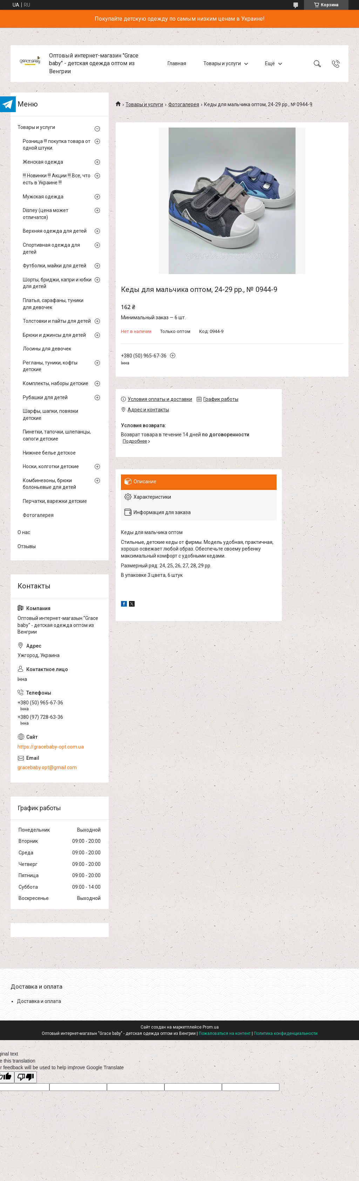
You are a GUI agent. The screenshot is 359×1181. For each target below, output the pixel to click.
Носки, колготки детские (51, 466)
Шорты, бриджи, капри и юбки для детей (57, 283)
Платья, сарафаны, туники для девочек (53, 304)
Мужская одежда (43, 196)
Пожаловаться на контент (225, 1033)
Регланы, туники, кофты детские (50, 366)
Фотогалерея (183, 104)
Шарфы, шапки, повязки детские (50, 414)
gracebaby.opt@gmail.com (47, 767)
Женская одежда (43, 162)
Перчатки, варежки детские (55, 501)
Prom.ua (211, 1027)
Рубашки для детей (45, 397)
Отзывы (27, 546)
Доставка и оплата (39, 1001)
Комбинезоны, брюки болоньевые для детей (49, 484)
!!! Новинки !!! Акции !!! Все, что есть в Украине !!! (56, 179)
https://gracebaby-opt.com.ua (51, 747)
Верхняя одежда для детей (55, 231)
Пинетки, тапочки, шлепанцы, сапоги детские (57, 435)
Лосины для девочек (47, 348)
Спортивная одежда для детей (51, 248)
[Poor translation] (25, 1077)
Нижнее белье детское (49, 453)
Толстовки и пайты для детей (57, 321)
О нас (24, 532)
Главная (177, 63)
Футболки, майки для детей (54, 265)
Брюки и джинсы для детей (54, 335)
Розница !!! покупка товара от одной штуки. (56, 144)
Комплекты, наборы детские (55, 383)
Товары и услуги (222, 63)
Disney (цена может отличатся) (45, 213)
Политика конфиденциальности (286, 1033)
